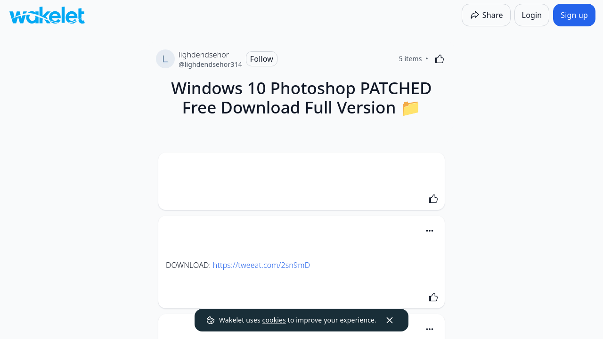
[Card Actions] (429, 230)
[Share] (486, 15)
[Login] (532, 15)
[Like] (439, 58)
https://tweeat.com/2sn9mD (261, 265)
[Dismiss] (389, 320)
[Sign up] (574, 15)
